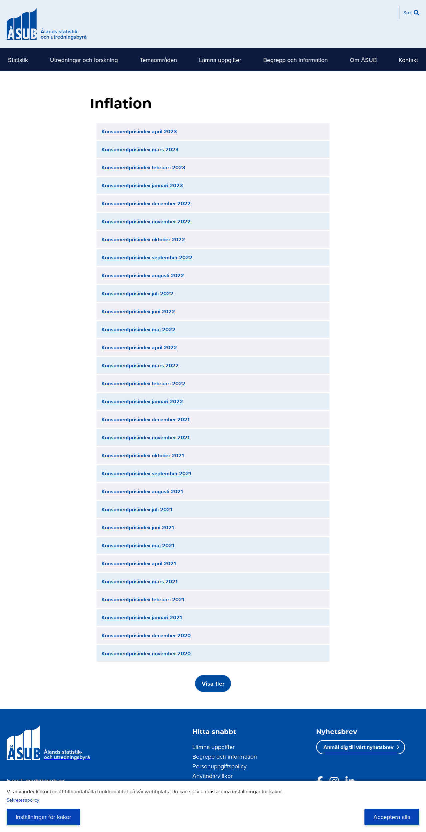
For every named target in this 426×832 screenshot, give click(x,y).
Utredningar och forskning (84, 60)
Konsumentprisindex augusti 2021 (142, 491)
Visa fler (213, 683)
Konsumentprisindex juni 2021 (138, 527)
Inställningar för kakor (43, 817)
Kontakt (408, 60)
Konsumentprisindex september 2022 (147, 257)
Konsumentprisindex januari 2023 (142, 185)
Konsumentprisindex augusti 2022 (143, 275)
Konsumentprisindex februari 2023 (143, 167)
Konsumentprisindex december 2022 (146, 203)
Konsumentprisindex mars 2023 (140, 149)
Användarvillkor (212, 776)
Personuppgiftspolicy (219, 766)
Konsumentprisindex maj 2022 (138, 329)
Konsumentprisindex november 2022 (146, 221)
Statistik (18, 60)
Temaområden (158, 60)
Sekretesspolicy (23, 800)
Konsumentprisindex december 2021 (146, 419)
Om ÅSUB (363, 60)
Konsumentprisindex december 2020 (146, 635)
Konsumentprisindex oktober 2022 (143, 239)
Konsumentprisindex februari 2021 (143, 599)
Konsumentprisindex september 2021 (146, 473)
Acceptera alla (391, 817)
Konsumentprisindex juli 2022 (137, 293)
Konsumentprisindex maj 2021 (138, 545)
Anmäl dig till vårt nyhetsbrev (358, 747)
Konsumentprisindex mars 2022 (140, 365)
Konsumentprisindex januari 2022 (142, 401)
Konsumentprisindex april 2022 (139, 347)
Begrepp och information (295, 60)
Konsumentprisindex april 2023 (139, 131)
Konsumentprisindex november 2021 (146, 437)
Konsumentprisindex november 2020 (146, 653)
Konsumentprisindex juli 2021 (137, 509)
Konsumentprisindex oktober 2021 (143, 455)
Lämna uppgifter (220, 60)
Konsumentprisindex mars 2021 (140, 581)
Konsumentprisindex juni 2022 (138, 311)
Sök (407, 12)
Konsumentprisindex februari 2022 (143, 383)
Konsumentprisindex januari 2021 (142, 617)
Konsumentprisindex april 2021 (139, 563)
